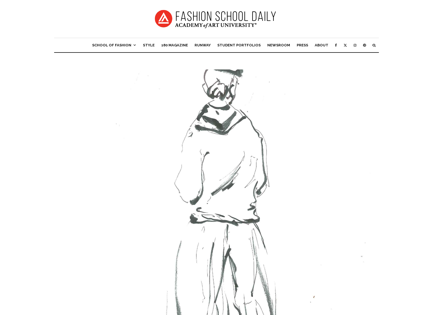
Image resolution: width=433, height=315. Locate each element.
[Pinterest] (364, 45)
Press (302, 45)
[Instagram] (355, 45)
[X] (345, 45)
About (321, 45)
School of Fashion (111, 45)
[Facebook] (336, 45)
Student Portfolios (239, 45)
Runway (203, 45)
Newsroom (278, 45)
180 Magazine (174, 45)
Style (149, 45)
